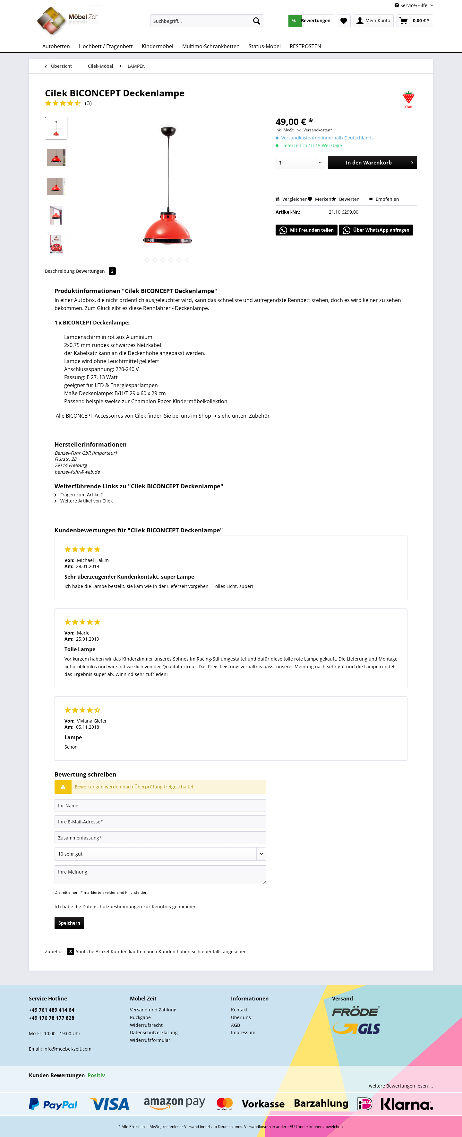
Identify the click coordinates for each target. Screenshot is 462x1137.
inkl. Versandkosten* (313, 130)
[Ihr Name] (160, 805)
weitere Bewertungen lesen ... (401, 1086)
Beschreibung (60, 271)
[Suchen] (256, 20)
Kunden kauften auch (134, 951)
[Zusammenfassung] (160, 837)
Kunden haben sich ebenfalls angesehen (202, 951)
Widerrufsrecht (146, 1025)
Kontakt (239, 1010)
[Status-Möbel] (264, 46)
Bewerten (346, 199)
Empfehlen (384, 199)
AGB (235, 1025)
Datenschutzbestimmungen (112, 906)
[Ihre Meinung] (160, 874)
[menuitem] (206, 23)
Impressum (243, 1032)
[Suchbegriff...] (206, 20)
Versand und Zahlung (153, 1010)
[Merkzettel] (344, 20)
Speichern (69, 923)
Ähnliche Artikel (92, 951)
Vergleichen (292, 199)
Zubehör (60, 951)
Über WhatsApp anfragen (376, 230)
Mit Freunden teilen (306, 230)
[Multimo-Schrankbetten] (211, 46)
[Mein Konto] (374, 20)
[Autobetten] (56, 46)
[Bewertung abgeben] (160, 854)
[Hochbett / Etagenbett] (105, 46)
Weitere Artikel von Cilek (84, 501)
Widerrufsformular (150, 1040)
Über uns (241, 1017)
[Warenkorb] (415, 20)
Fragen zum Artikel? (79, 495)
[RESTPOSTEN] (305, 46)
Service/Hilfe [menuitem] (412, 5)
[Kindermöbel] (157, 46)
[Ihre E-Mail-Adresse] (160, 821)
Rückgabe (140, 1017)
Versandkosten (257, 1126)
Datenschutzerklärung (154, 1032)
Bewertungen (96, 271)
